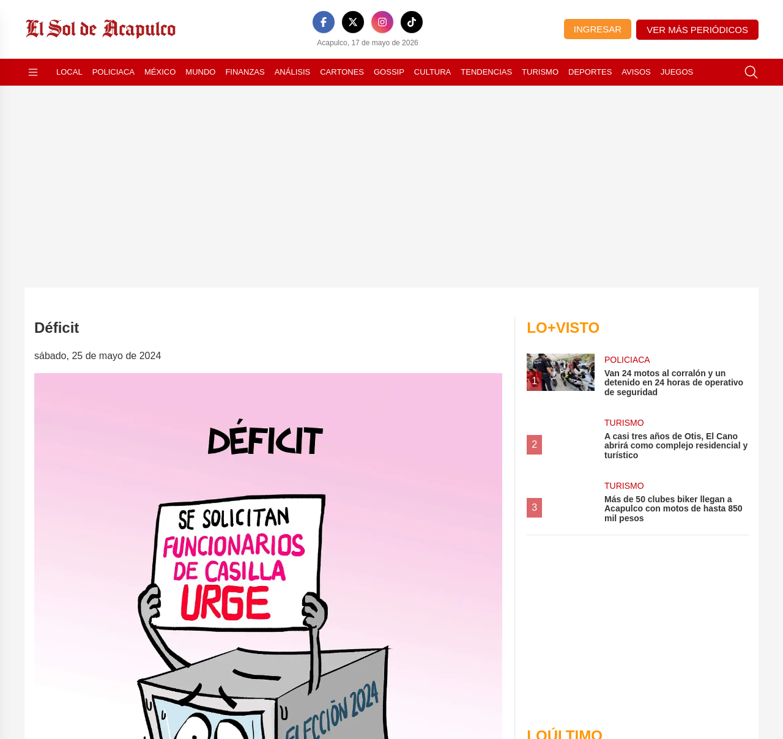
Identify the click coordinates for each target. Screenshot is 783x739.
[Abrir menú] (33, 72)
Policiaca (113, 71)
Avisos (636, 71)
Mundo (200, 71)
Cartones (342, 71)
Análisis (293, 71)
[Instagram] (382, 22)
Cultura (432, 71)
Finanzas (244, 71)
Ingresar (598, 29)
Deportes (590, 71)
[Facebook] (324, 22)
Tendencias (486, 71)
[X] (353, 22)
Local (69, 71)
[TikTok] (412, 22)
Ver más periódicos (697, 29)
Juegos (677, 71)
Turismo (540, 71)
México (160, 71)
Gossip (389, 71)
